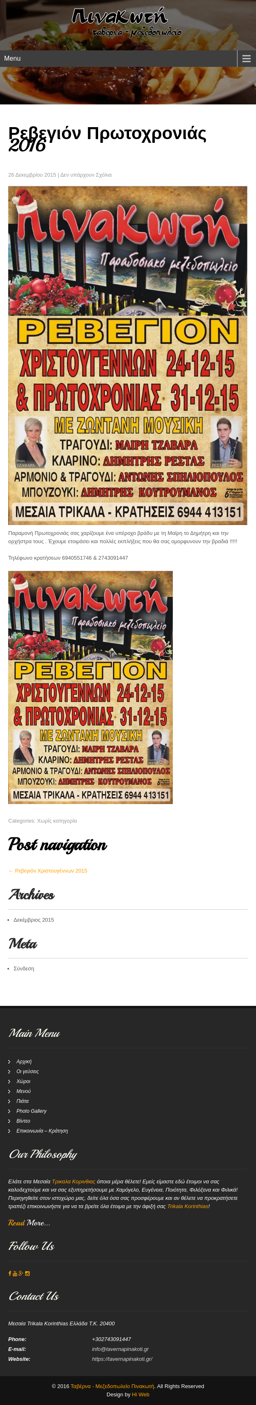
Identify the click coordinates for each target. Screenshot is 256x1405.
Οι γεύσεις (27, 1071)
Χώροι (23, 1081)
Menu (12, 58)
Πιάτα (22, 1101)
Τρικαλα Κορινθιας (74, 1181)
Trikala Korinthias (187, 1206)
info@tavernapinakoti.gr (120, 1349)
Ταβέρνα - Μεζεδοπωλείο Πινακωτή (112, 1386)
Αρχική (24, 1061)
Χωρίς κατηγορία (57, 821)
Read (29, 1223)
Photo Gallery (31, 1111)
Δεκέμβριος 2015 (34, 920)
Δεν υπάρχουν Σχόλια (86, 175)
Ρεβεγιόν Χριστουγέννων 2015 (47, 871)
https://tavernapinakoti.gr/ (122, 1359)
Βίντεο (23, 1121)
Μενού (23, 1091)
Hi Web (140, 1394)
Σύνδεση (24, 968)
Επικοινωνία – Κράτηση (42, 1131)
